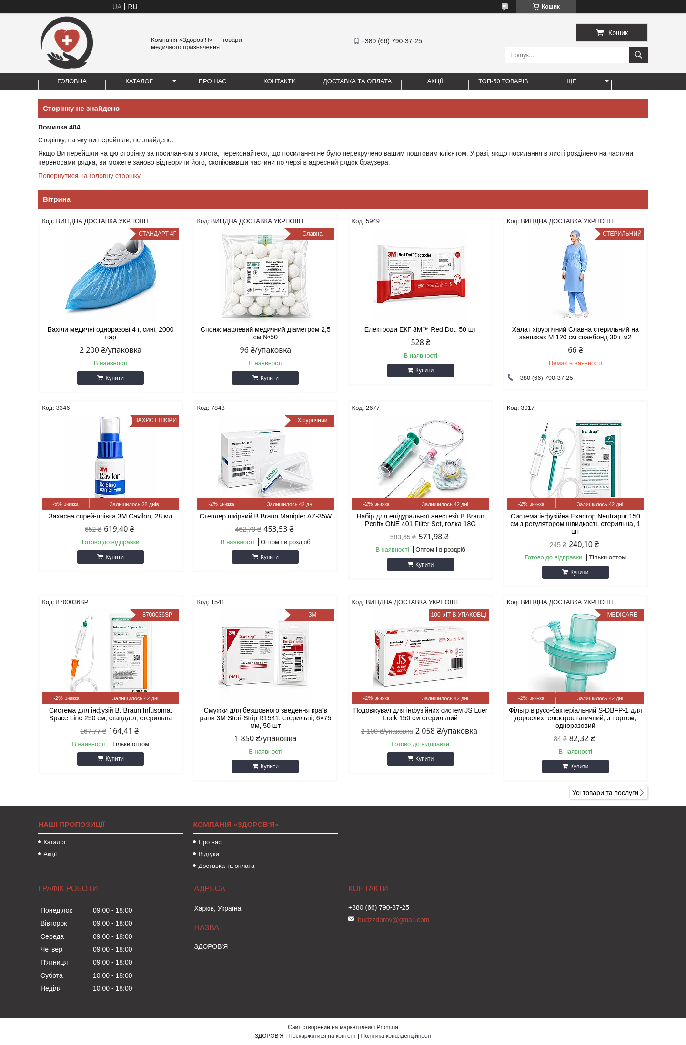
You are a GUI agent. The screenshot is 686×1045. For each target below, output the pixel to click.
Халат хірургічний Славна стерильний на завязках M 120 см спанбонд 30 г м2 (575, 333)
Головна (72, 81)
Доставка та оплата (357, 81)
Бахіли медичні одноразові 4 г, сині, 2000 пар (111, 333)
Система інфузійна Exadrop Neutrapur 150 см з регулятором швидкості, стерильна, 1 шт (575, 523)
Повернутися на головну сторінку (89, 175)
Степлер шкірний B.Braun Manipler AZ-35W (266, 516)
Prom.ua (387, 1027)
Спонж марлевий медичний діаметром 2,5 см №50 (266, 333)
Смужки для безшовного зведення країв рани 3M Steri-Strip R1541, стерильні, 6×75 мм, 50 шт (265, 718)
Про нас (213, 81)
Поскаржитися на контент (322, 1036)
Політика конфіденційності (396, 1036)
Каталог (138, 81)
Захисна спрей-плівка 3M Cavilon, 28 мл (110, 516)
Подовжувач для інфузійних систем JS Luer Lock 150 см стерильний (420, 714)
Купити (114, 378)
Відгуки (208, 853)
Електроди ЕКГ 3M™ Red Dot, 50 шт (420, 329)
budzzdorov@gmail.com (393, 920)
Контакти (279, 81)
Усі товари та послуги (605, 792)
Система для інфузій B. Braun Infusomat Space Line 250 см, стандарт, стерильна (110, 714)
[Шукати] (638, 55)
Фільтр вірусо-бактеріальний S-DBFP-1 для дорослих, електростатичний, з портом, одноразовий (575, 718)
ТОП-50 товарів (503, 81)
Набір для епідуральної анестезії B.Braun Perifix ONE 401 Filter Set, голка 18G (420, 519)
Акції (435, 81)
